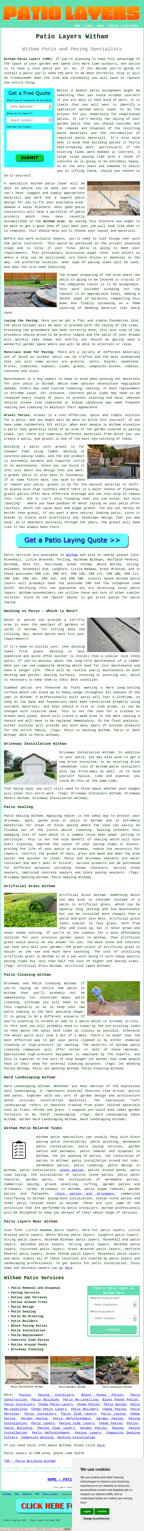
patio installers (82, 1208)
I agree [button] (87, 1511)
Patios (132, 1423)
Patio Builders (84, 1409)
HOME (77, 26)
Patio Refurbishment (72, 1418)
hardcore (99, 298)
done (90, 73)
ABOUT (100, 26)
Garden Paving (34, 1418)
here (69, 1268)
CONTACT (114, 26)
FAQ (37, 1494)
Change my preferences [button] (96, 1518)
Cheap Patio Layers (56, 1404)
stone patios (71, 1170)
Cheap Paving (114, 1409)
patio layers (120, 1258)
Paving (25, 1395)
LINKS (88, 26)
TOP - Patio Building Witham (29, 1461)
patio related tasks (36, 1203)
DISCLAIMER (130, 26)
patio (50, 183)
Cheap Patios (88, 1404)
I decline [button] (102, 1511)
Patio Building (45, 1399)
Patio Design (115, 1404)
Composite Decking (37, 1437)
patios (62, 119)
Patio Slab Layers (78, 1414)
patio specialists (66, 1137)
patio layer (105, 109)
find (18, 1230)
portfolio (58, 212)
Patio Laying (113, 1414)
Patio (9, 555)
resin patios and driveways (84, 1193)
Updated (27, 1494)
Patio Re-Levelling (80, 1399)
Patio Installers (19, 1404)
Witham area (54, 221)
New (17, 1494)
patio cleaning (88, 1165)
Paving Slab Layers (76, 1423)
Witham (72, 555)
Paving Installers (56, 1395)
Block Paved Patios (102, 1395)
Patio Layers (43, 1423)
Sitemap (6, 1494)
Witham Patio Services (34, 1278)
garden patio (68, 123)
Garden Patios (93, 1428)
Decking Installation (76, 1437)
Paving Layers (88, 1433)
